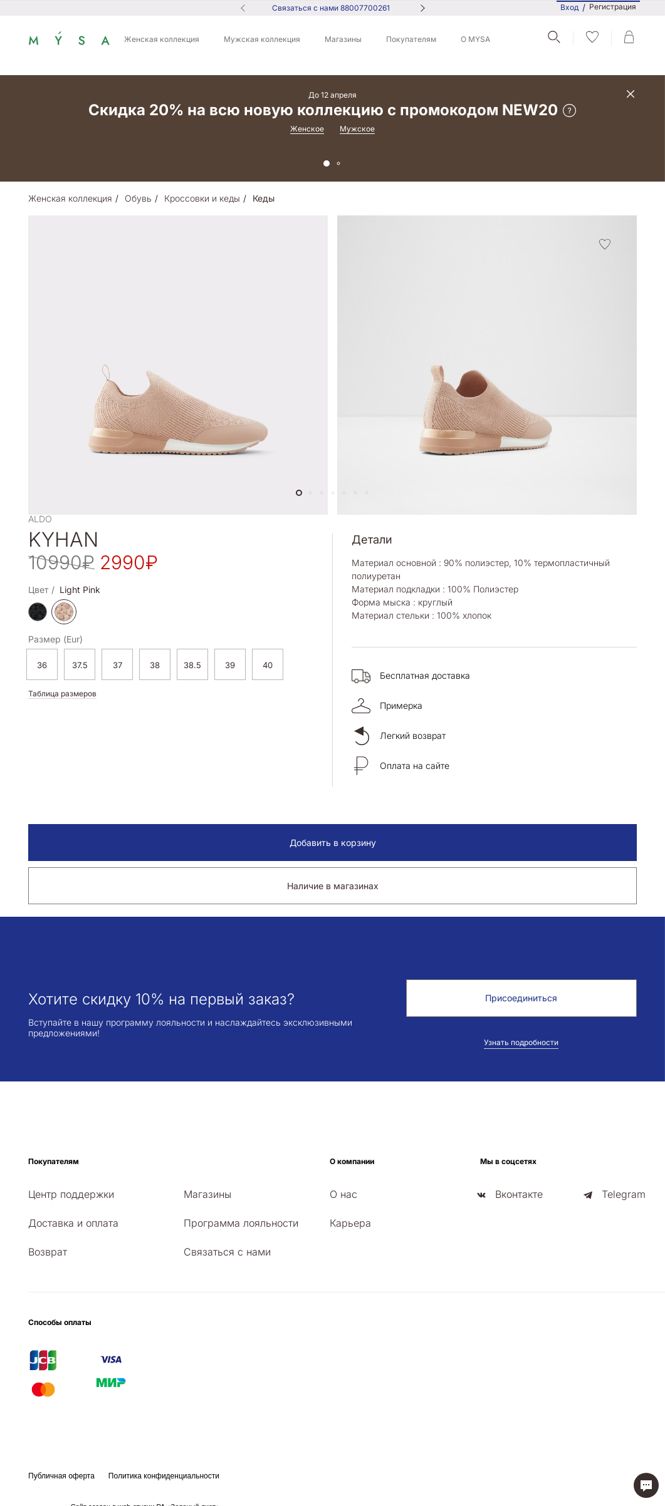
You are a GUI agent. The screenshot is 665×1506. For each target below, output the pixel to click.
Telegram (624, 1194)
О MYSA (475, 39)
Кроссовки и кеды (202, 198)
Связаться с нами (227, 1252)
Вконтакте (519, 1194)
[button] (299, 493)
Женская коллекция (161, 39)
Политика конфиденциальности (163, 1476)
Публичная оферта (61, 1476)
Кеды (264, 198)
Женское (307, 128)
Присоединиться (521, 998)
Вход (569, 7)
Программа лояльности (241, 1223)
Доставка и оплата (73, 1223)
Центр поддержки (71, 1194)
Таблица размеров (62, 693)
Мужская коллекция (262, 39)
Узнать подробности (521, 1042)
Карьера (350, 1223)
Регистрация (612, 7)
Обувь (138, 198)
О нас (343, 1194)
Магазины (343, 39)
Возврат (47, 1252)
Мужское (357, 128)
